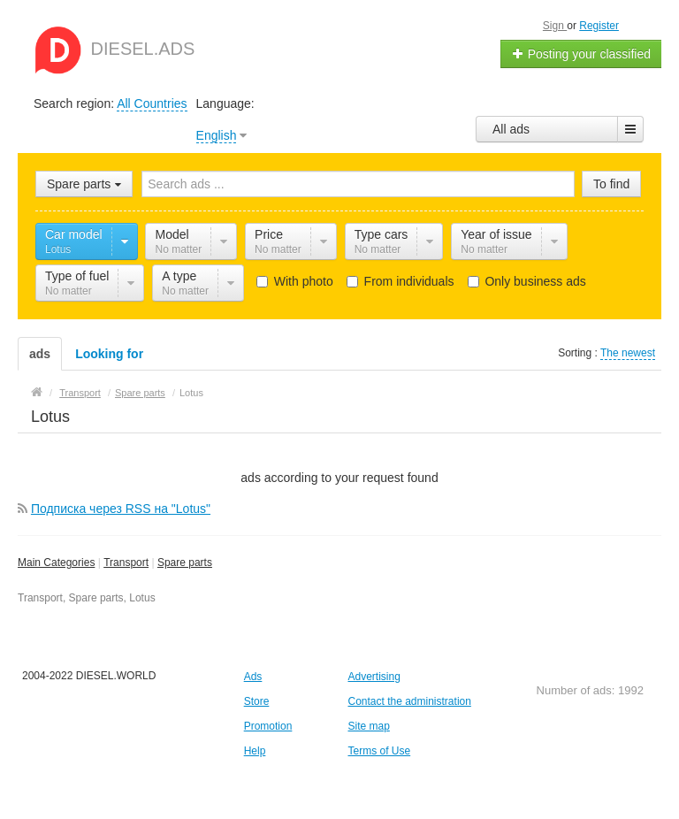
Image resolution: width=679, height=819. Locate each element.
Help (255, 751)
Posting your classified (581, 54)
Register (599, 25)
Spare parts (184, 562)
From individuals (400, 281)
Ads (253, 676)
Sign (555, 25)
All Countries (152, 103)
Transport (126, 562)
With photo (294, 281)
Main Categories (56, 562)
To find (611, 184)
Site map (368, 726)
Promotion (268, 726)
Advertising (373, 676)
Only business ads (527, 281)
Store (257, 701)
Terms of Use (378, 751)
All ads (511, 129)
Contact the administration (408, 701)
